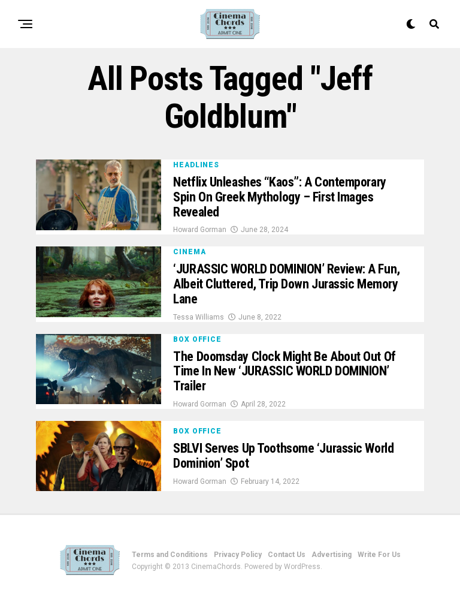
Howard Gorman (199, 229)
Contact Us (286, 554)
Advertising (331, 554)
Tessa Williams (198, 317)
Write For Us (379, 554)
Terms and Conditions (170, 554)
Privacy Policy (238, 554)
